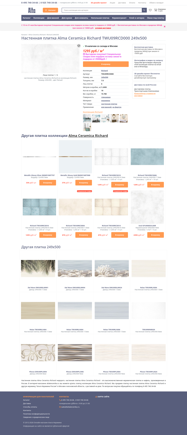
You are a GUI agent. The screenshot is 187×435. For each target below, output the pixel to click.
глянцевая (105, 97)
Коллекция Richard (92, 112)
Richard (104, 70)
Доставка (122, 3)
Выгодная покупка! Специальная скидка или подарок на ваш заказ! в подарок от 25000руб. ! (102, 56)
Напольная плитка (100, 18)
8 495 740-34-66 (29, 2)
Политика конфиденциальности (36, 414)
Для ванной (53, 18)
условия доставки (103, 28)
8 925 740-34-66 (49, 2)
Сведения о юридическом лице (36, 417)
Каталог (50, 10)
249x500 (104, 77)
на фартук (116, 107)
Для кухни (67, 18)
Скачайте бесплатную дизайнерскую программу (147, 75)
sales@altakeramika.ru (70, 407)
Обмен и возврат (156, 3)
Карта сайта (102, 396)
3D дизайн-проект (99, 3)
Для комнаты (81, 18)
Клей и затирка (136, 18)
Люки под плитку (155, 18)
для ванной (106, 107)
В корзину (105, 64)
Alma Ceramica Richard (88, 135)
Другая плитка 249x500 (40, 247)
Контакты (142, 3)
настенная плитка (109, 104)
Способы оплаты (30, 407)
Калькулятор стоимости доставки (145, 94)
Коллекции (38, 18)
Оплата (132, 3)
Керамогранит (119, 18)
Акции (112, 3)
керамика (105, 100)
